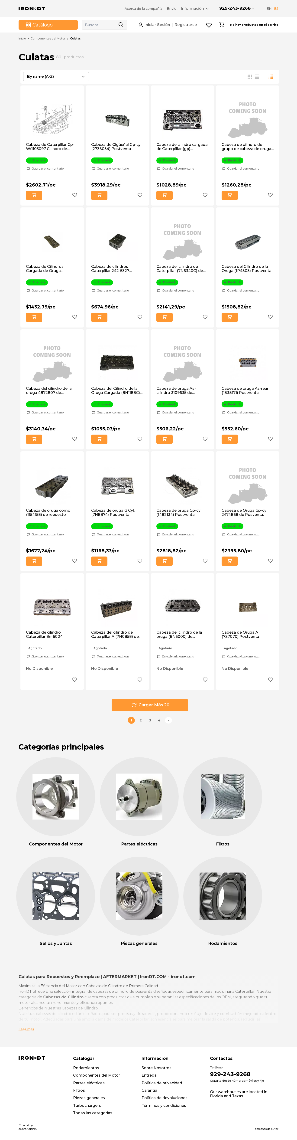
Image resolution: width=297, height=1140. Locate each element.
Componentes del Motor (48, 38)
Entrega (149, 1075)
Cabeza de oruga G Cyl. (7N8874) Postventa (113, 512)
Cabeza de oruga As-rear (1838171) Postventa (245, 391)
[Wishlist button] (209, 25)
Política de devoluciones (164, 1098)
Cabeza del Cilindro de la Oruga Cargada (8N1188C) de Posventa (115, 391)
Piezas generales (89, 1098)
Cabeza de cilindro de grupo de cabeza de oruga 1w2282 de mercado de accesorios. (246, 147)
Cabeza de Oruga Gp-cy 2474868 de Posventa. (244, 512)
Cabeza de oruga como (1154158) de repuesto (48, 512)
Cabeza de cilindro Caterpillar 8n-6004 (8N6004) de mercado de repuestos (50, 634)
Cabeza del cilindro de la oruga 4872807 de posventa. (49, 391)
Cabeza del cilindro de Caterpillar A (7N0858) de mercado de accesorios (115, 634)
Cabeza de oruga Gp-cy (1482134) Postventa (178, 512)
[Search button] (120, 24)
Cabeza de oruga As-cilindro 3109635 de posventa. (176, 391)
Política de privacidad (162, 1083)
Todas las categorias (92, 1113)
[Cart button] (222, 24)
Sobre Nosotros (156, 1068)
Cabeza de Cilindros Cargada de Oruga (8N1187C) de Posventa (47, 269)
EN (269, 9)
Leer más (26, 1029)
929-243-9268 (235, 8)
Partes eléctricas (89, 1083)
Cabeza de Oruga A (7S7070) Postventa (240, 634)
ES (276, 9)
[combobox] (56, 76)
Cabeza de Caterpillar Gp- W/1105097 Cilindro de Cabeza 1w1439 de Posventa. (50, 147)
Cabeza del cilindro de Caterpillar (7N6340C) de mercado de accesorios (179, 269)
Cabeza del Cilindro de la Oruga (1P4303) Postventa (246, 269)
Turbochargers (87, 1105)
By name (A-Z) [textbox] (40, 76)
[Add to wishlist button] (74, 195)
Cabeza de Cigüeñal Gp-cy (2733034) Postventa (116, 147)
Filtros (79, 1090)
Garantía (149, 1090)
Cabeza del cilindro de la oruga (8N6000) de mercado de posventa (179, 634)
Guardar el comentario (48, 168)
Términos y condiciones (164, 1105)
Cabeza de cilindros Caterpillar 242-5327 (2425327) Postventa (111, 269)
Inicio (22, 38)
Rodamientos (86, 1068)
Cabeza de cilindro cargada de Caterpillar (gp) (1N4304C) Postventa (182, 147)
